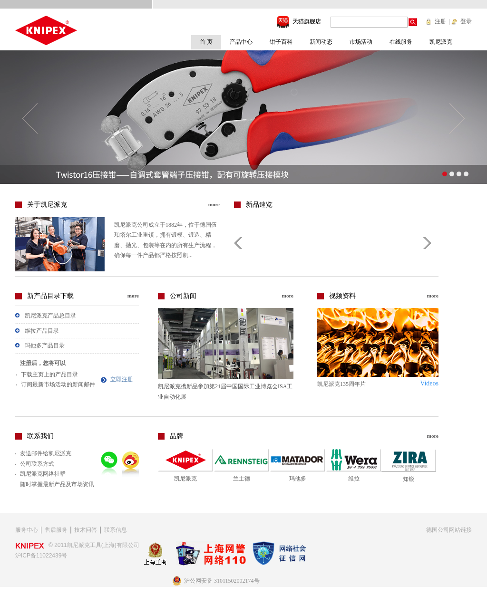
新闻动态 (321, 41)
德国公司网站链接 (449, 530)
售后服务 (56, 530)
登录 (466, 21)
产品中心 (241, 41)
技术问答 (85, 530)
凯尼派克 (440, 41)
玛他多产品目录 (45, 345)
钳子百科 (281, 41)
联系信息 (115, 530)
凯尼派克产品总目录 (50, 315)
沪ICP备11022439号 (41, 555)
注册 (440, 21)
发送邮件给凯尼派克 (45, 453)
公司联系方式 (37, 464)
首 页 (206, 41)
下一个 (457, 118)
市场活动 (361, 41)
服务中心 (26, 530)
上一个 (30, 118)
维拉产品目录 (42, 330)
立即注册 (121, 379)
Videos (429, 383)
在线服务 (401, 41)
